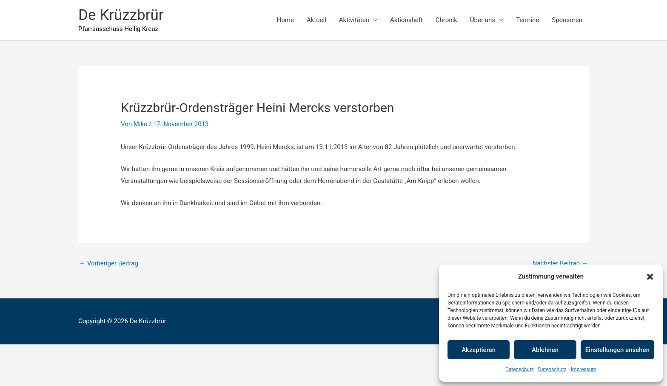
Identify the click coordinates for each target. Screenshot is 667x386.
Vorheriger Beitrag (108, 263)
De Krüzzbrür (121, 15)
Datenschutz (519, 369)
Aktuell (316, 20)
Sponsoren (567, 20)
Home (285, 20)
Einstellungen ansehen (617, 350)
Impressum (583, 369)
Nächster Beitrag (560, 263)
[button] (650, 277)
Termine (527, 20)
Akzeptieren (479, 350)
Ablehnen (545, 350)
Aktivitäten (354, 20)
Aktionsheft (406, 20)
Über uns (482, 20)
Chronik (446, 20)
